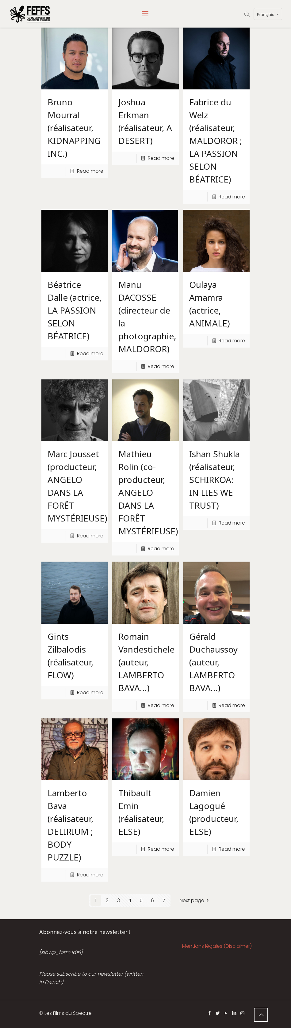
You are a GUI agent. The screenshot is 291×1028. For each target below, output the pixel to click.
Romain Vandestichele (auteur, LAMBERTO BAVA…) (146, 662)
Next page (195, 900)
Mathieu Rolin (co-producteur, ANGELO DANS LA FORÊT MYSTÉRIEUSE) (148, 492)
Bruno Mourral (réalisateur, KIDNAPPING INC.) (74, 127)
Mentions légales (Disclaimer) (217, 946)
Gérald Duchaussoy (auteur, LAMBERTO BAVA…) (213, 662)
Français (268, 14)
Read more (90, 171)
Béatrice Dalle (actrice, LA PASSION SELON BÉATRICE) (75, 310)
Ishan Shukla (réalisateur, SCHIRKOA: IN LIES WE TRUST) (214, 479)
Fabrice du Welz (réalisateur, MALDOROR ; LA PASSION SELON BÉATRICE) (215, 140)
